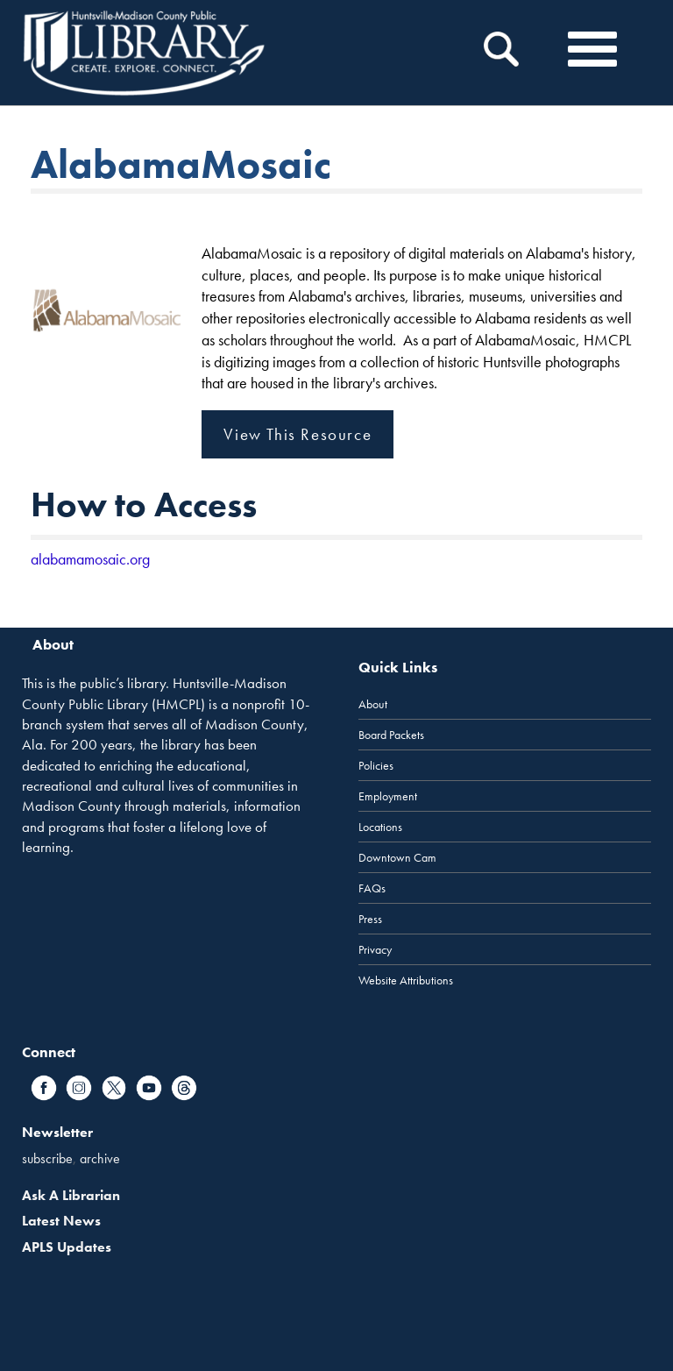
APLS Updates (66, 1247)
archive (100, 1158)
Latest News (61, 1220)
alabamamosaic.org (90, 559)
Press (370, 919)
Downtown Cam (397, 857)
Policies (375, 765)
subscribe (47, 1158)
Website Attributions (405, 980)
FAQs (372, 888)
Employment (387, 796)
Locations (380, 826)
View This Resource (297, 434)
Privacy (375, 949)
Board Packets (391, 734)
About (372, 704)
